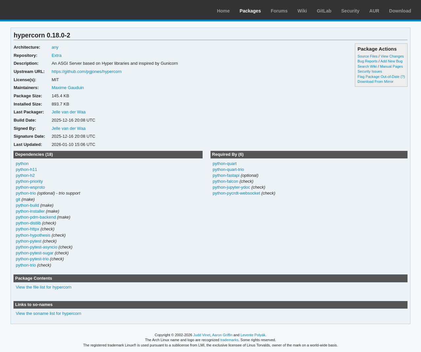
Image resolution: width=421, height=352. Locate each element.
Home (223, 10)
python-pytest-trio (32, 258)
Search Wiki (367, 66)
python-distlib (28, 223)
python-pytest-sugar (35, 252)
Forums (279, 10)
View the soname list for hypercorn (48, 313)
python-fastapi (225, 175)
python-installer (30, 211)
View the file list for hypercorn (43, 287)
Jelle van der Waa (69, 111)
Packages (250, 10)
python (22, 163)
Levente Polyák (252, 335)
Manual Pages (391, 66)
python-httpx (27, 228)
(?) (403, 77)
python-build (27, 205)
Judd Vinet (201, 335)
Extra (57, 55)
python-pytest (28, 241)
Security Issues (370, 71)
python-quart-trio (228, 169)
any (55, 47)
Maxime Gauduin (68, 87)
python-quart (224, 163)
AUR (374, 10)
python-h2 (25, 175)
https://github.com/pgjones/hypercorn (87, 71)
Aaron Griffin (222, 335)
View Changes (392, 56)
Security (350, 10)
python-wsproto (30, 187)
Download (400, 10)
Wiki (302, 10)
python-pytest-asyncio (36, 247)
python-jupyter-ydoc (231, 187)
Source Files (368, 56)
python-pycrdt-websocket (236, 193)
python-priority (29, 181)
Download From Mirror (375, 81)
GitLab (324, 10)
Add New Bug (392, 61)
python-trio (26, 193)
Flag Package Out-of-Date (379, 77)
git (18, 199)
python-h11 (26, 169)
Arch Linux (36, 9)
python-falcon (225, 181)
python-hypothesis (33, 235)
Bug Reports (368, 61)
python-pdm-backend (36, 217)
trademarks (229, 340)
